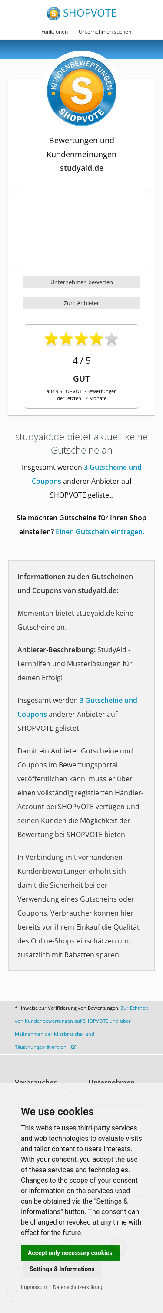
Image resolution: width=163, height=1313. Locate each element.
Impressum (34, 1287)
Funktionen (54, 31)
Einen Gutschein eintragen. (100, 531)
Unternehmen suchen (105, 31)
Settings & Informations (62, 1269)
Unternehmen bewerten (81, 282)
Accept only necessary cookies (70, 1252)
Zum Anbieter (81, 303)
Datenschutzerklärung (78, 1287)
